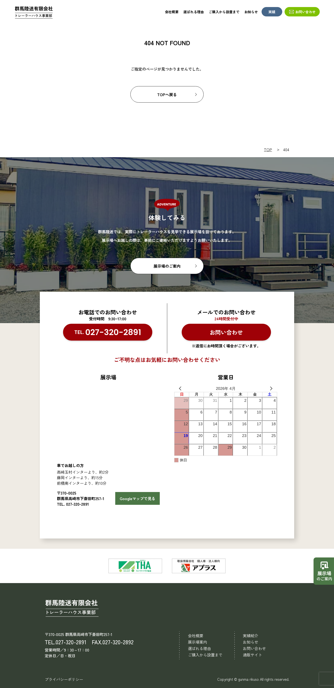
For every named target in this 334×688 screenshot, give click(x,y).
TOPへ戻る (167, 94)
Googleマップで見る (137, 498)
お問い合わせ (305, 11)
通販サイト (252, 655)
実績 (271, 11)
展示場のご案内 (167, 266)
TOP (268, 149)
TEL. (107, 332)
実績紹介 (250, 635)
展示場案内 (197, 642)
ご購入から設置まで (224, 11)
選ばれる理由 (193, 11)
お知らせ (251, 11)
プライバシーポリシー (64, 679)
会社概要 (172, 11)
